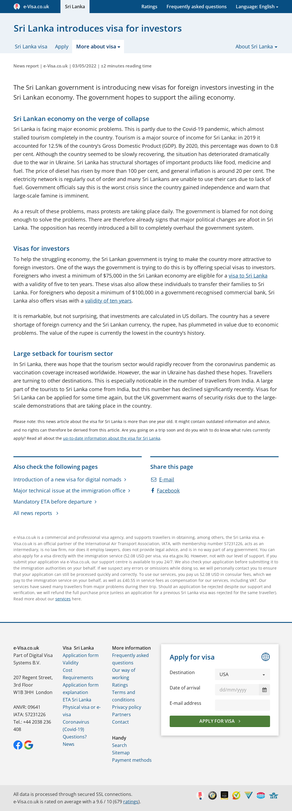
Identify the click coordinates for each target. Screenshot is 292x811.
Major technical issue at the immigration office (69, 490)
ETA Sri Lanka (77, 700)
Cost (67, 670)
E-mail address (185, 703)
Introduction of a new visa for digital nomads (67, 479)
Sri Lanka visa (31, 46)
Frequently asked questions (197, 6)
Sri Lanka (75, 6)
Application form (81, 655)
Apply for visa (217, 721)
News (68, 744)
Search (119, 745)
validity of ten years (108, 300)
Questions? (75, 737)
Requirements (78, 677)
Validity (70, 663)
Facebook (165, 490)
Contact (120, 722)
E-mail (162, 479)
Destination (182, 672)
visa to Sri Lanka (248, 275)
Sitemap (121, 753)
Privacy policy (126, 707)
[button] (242, 674)
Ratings (149, 6)
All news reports (33, 513)
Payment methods (132, 760)
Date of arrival (185, 688)
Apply (61, 46)
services (63, 598)
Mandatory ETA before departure (52, 501)
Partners (121, 714)
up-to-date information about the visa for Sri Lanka (111, 438)
